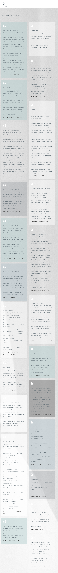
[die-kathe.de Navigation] (55, 3)
